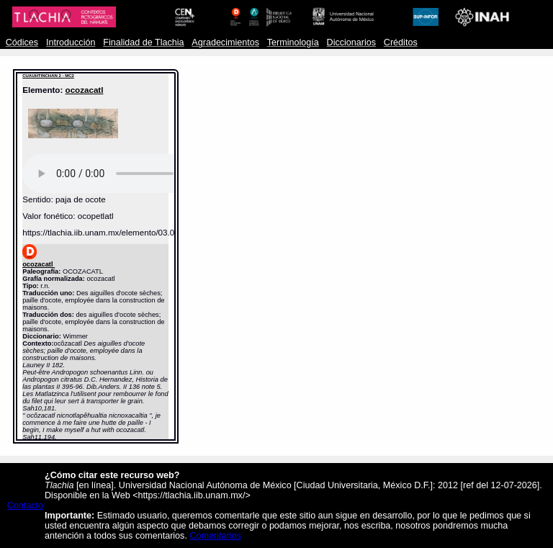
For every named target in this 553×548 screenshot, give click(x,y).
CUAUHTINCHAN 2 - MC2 (48, 75)
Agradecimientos (225, 42)
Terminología (293, 42)
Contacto (25, 505)
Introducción (71, 42)
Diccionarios (352, 42)
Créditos (401, 42)
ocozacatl (85, 89)
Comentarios (214, 536)
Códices (22, 42)
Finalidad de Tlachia (143, 42)
